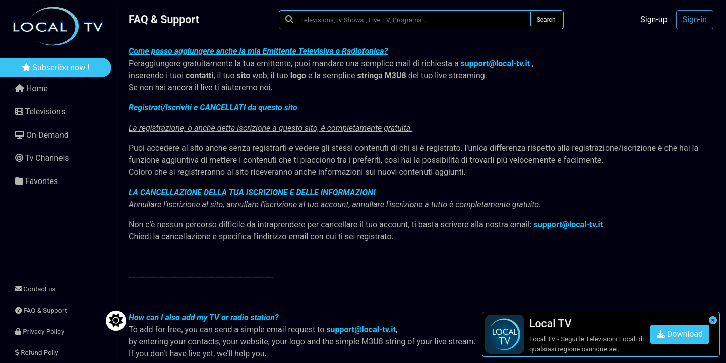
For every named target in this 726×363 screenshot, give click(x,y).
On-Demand (42, 135)
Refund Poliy (36, 352)
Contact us (35, 289)
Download (680, 334)
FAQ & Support (41, 310)
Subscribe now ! (56, 67)
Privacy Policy (39, 331)
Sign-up (653, 19)
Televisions (40, 111)
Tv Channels (42, 158)
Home (31, 88)
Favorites (36, 181)
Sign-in (695, 19)
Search (546, 19)
